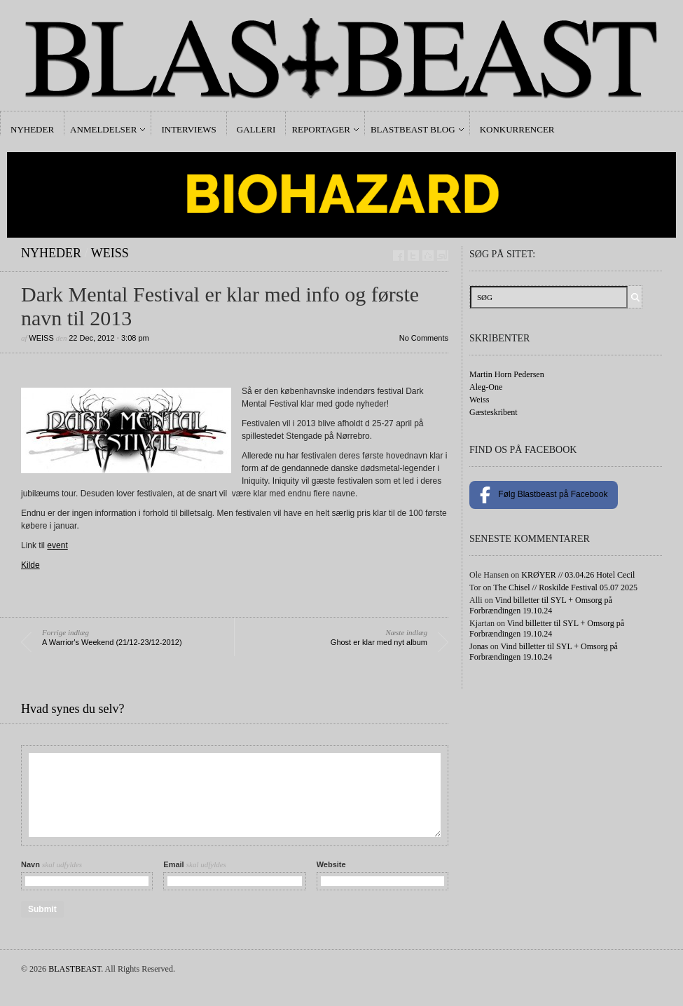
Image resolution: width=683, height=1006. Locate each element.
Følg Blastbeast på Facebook (543, 495)
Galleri (256, 129)
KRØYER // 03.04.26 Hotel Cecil (578, 575)
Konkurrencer (517, 129)
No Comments (423, 338)
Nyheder (32, 129)
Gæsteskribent (493, 412)
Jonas (478, 646)
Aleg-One (485, 387)
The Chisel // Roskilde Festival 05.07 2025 (565, 587)
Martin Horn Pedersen (506, 374)
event (57, 545)
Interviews (188, 129)
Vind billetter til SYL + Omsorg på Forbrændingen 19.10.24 (540, 605)
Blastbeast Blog (413, 129)
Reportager (320, 129)
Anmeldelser (103, 129)
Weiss (110, 253)
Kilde (30, 565)
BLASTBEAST (74, 969)
